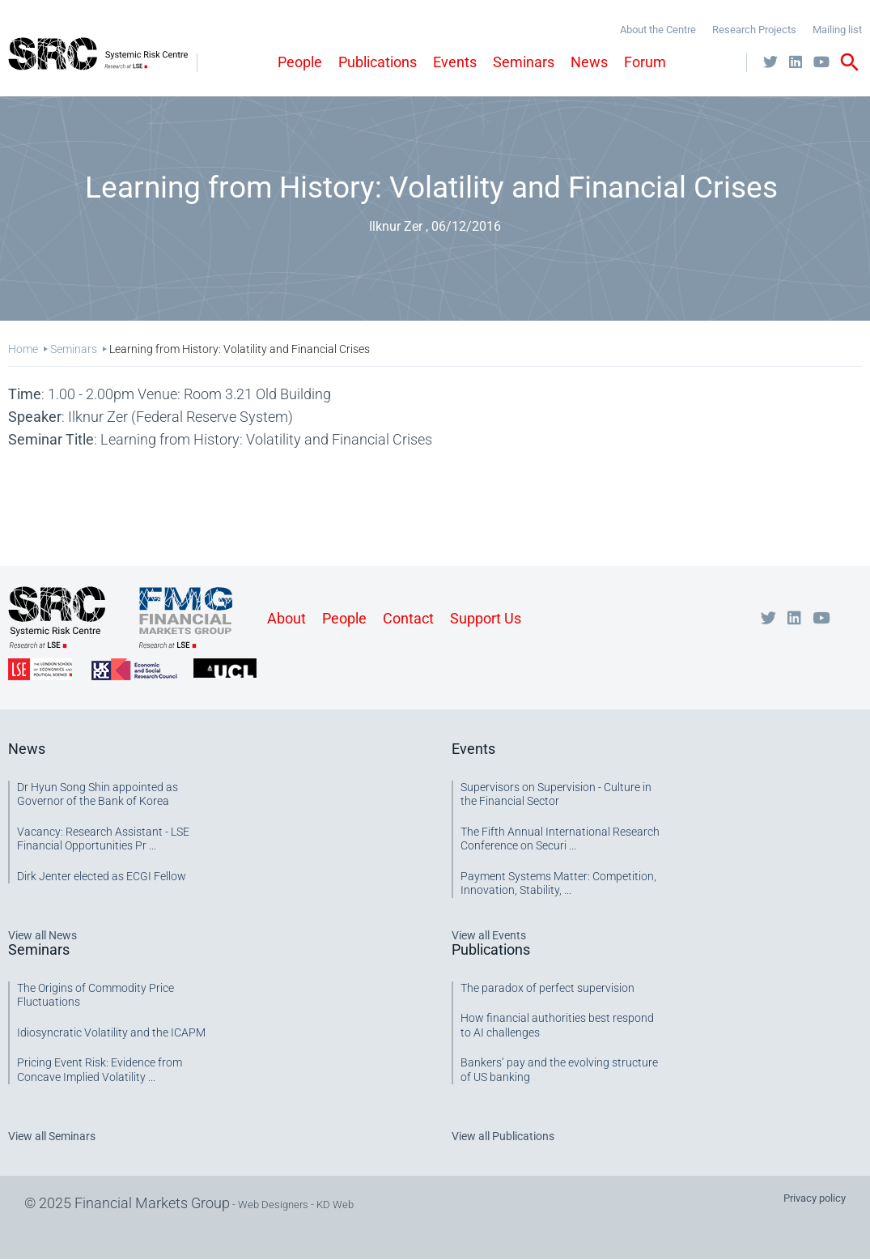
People (300, 61)
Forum (645, 61)
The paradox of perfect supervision (547, 987)
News (589, 61)
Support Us (485, 618)
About (286, 618)
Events (455, 61)
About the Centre (658, 29)
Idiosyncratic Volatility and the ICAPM (111, 1032)
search (850, 62)
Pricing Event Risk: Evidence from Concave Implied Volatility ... (99, 1069)
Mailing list (837, 29)
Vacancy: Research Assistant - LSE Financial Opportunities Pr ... (103, 839)
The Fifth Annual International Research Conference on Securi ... (560, 839)
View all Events (489, 935)
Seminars (523, 61)
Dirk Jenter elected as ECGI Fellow (101, 876)
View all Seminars (51, 1136)
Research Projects (754, 29)
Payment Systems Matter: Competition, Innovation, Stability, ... (558, 883)
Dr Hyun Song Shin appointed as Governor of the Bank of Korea (97, 794)
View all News (42, 935)
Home (23, 349)
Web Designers (273, 1204)
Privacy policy (814, 1198)
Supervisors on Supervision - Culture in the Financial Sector (555, 794)
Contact (408, 618)
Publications (377, 61)
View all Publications (503, 1136)
